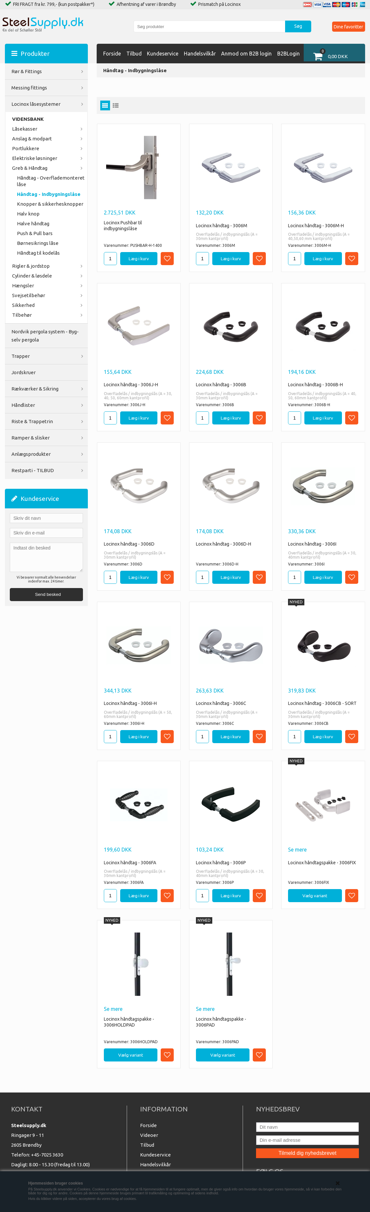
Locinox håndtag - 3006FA (130, 862)
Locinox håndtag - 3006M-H (316, 225)
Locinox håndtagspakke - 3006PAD (221, 1022)
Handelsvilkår (200, 53)
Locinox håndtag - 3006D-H (223, 544)
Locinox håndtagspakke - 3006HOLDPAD (129, 1022)
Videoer (149, 1135)
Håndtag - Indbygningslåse (48, 194)
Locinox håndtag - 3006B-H (315, 384)
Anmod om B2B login (246, 53)
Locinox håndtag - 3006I (312, 544)
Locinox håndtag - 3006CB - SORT (322, 703)
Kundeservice (162, 53)
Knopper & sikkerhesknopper (50, 204)
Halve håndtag (33, 223)
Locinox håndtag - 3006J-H (131, 384)
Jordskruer (23, 372)
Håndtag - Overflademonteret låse (51, 181)
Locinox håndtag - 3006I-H (130, 703)
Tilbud (134, 53)
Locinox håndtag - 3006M (221, 225)
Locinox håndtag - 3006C (221, 703)
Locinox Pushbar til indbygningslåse (123, 225)
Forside (112, 53)
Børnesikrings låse (37, 243)
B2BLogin (288, 53)
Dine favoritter (347, 26)
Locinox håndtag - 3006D (129, 544)
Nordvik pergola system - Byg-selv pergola (45, 336)
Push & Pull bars (35, 233)
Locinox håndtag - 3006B (221, 384)
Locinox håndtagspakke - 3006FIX (322, 862)
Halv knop (28, 213)
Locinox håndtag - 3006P (221, 862)
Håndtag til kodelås (38, 253)
